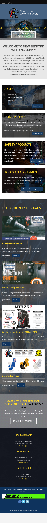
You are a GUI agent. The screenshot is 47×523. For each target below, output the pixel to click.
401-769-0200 (23, 479)
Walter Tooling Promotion (13, 288)
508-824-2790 (23, 462)
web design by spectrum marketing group (23, 510)
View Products (36, 161)
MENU (8, 2)
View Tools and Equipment (32, 189)
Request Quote (23, 421)
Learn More (37, 106)
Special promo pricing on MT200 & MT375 (19, 332)
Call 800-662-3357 (32, 405)
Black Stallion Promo (10, 376)
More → (16, 255)
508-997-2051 (23, 446)
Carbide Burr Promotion (12, 243)
